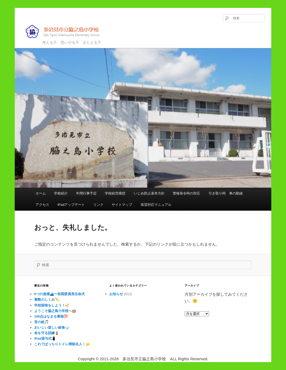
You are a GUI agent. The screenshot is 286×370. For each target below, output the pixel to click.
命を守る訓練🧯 (46, 333)
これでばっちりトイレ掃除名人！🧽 (62, 344)
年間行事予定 (86, 193)
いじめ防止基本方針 (149, 193)
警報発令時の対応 (186, 193)
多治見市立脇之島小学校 (66, 31)
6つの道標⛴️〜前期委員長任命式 (59, 294)
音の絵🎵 (41, 322)
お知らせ (116, 294)
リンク (98, 205)
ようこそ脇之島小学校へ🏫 (55, 311)
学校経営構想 (115, 193)
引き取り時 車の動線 (226, 193)
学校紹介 (61, 193)
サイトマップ (122, 205)
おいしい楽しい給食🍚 (51, 327)
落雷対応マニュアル (156, 205)
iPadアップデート (71, 205)
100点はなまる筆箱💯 (51, 316)
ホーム (41, 193)
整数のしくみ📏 (46, 299)
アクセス (42, 205)
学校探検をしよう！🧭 (51, 305)
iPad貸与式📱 (45, 338)
